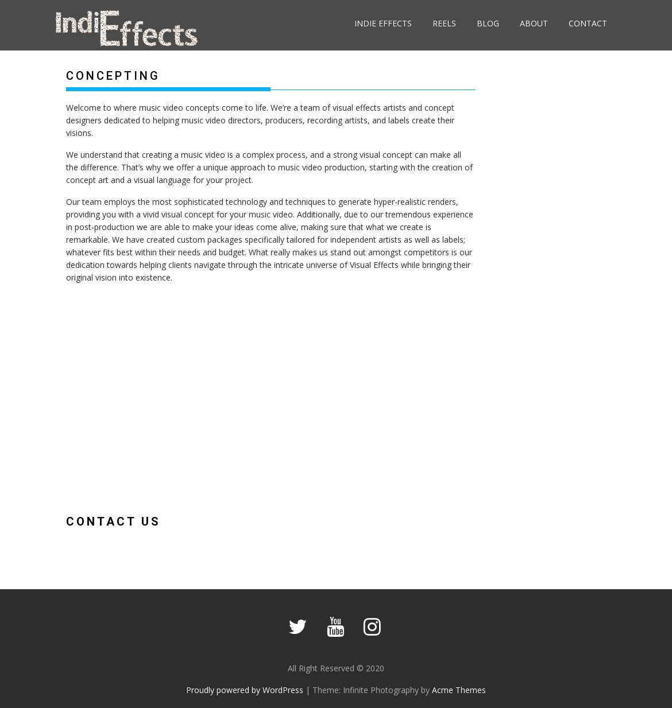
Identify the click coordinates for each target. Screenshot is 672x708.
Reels (444, 23)
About (534, 23)
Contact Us (113, 521)
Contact (588, 23)
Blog (488, 23)
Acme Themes (459, 689)
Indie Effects (383, 23)
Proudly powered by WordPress (244, 689)
